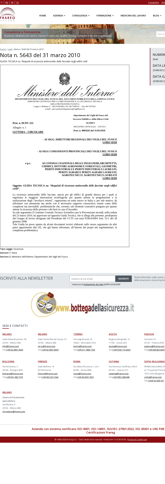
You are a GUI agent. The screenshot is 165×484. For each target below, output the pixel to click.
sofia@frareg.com (153, 376)
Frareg (3, 49)
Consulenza (79, 15)
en (6, 2)
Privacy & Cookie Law (137, 439)
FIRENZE (42, 361)
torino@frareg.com (82, 346)
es (17, 2)
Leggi (10, 49)
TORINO (78, 333)
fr (12, 2)
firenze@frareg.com (48, 373)
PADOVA (149, 333)
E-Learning (153, 2)
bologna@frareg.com (12, 373)
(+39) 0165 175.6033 (121, 349)
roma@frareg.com (82, 373)
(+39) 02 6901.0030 (14, 349)
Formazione (104, 15)
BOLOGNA (8, 361)
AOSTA (113, 333)
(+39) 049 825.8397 (156, 349)
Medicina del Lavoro (133, 15)
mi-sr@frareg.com (46, 346)
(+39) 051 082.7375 (14, 376)
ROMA (76, 361)
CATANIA (114, 361)
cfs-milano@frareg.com (13, 411)
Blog (156, 15)
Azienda (58, 15)
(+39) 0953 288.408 (120, 376)
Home (42, 15)
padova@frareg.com (154, 346)
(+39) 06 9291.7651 (85, 376)
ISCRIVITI (123, 278)
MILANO (7, 333)
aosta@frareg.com (118, 346)
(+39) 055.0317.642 (49, 376)
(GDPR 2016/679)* (112, 284)
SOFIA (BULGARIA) (154, 361)
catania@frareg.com (119, 373)
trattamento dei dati (93, 284)
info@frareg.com (10, 346)
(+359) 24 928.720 (156, 380)
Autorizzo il (77, 284)
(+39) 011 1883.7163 (86, 349)
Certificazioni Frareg (100, 432)
